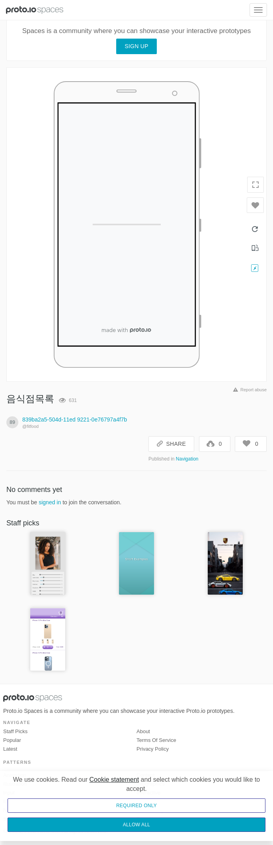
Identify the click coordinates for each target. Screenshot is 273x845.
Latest (10, 749)
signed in (50, 502)
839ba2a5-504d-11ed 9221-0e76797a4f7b (74, 419)
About (143, 731)
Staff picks (15, 731)
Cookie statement (114, 779)
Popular (12, 740)
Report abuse (248, 389)
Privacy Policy (152, 749)
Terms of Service (156, 740)
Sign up (136, 46)
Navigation (187, 459)
